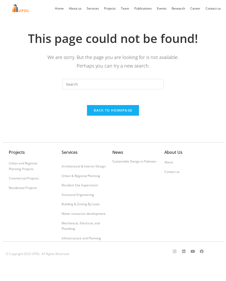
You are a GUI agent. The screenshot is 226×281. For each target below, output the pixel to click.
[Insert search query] (113, 84)
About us (75, 8)
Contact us (213, 8)
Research (178, 8)
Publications (143, 8)
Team (125, 8)
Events (161, 8)
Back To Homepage (113, 110)
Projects (110, 8)
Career (195, 8)
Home (59, 8)
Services (93, 8)
